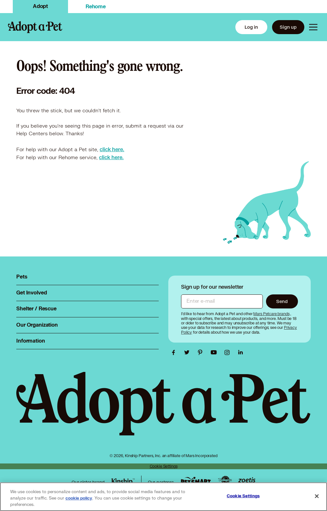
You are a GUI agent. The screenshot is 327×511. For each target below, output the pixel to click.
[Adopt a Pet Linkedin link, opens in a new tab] (240, 352)
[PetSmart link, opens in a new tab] (195, 481)
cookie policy (78, 498)
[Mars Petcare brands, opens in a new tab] (271, 313)
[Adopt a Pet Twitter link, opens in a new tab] (188, 352)
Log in (251, 27)
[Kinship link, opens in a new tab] (123, 481)
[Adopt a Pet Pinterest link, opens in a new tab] (202, 352)
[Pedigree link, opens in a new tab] (224, 481)
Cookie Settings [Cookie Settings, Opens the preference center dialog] (243, 496)
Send (281, 301)
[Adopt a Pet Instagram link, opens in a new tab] (228, 352)
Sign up (288, 27)
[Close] (317, 496)
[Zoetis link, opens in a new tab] (246, 480)
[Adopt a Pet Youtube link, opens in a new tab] (215, 352)
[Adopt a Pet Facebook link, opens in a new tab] (175, 352)
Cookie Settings (164, 466)
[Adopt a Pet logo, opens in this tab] (163, 410)
